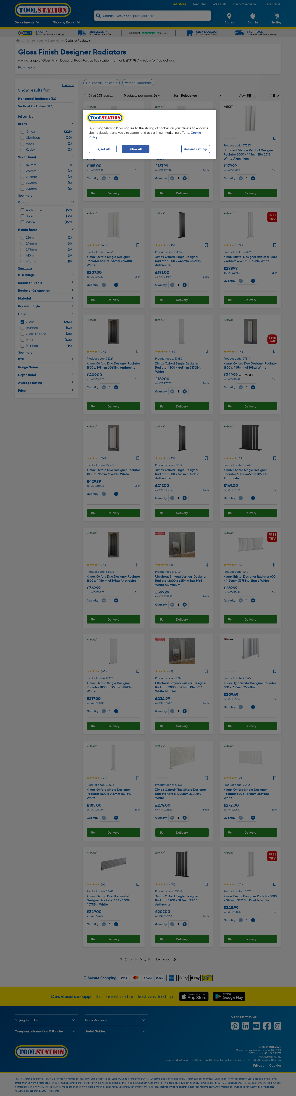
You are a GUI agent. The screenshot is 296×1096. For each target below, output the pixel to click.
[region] (149, 134)
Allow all (136, 149)
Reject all (103, 149)
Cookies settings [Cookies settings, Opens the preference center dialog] (196, 149)
